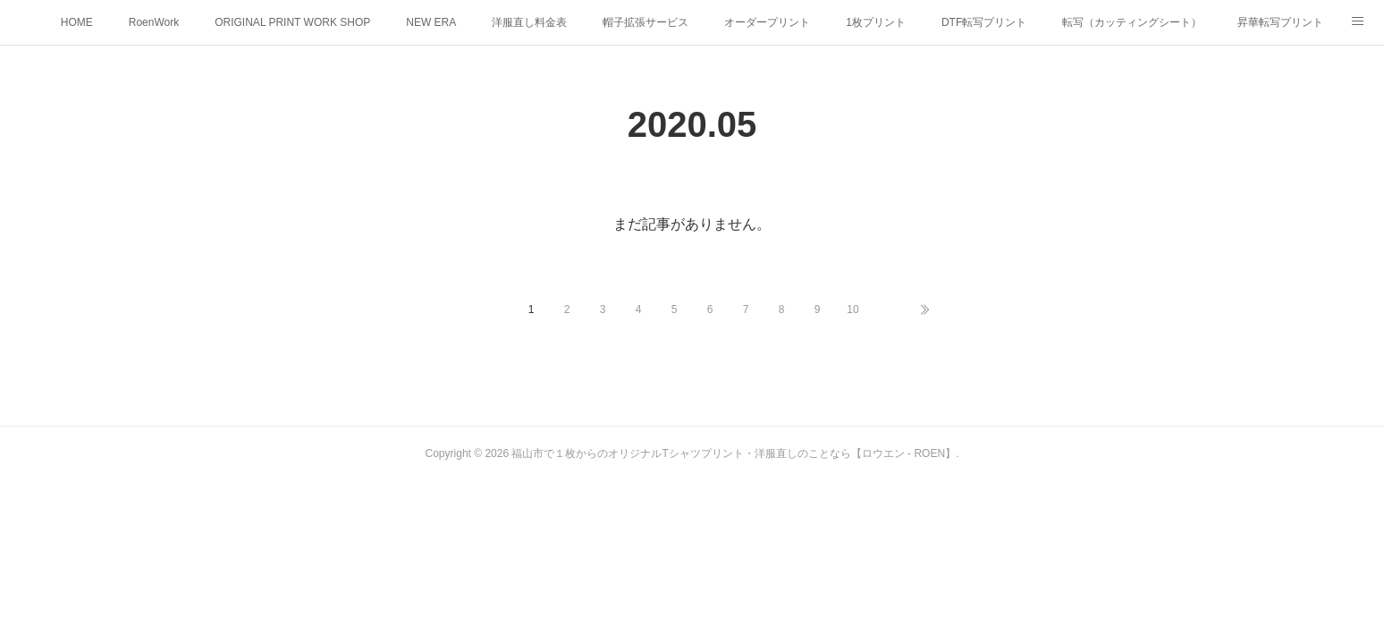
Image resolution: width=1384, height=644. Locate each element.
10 (852, 309)
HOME (77, 22)
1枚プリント (876, 22)
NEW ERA (431, 22)
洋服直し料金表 (529, 22)
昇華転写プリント (1280, 22)
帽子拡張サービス (645, 22)
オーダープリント (767, 22)
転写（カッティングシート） (1132, 22)
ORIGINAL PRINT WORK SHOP (292, 22)
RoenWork (154, 22)
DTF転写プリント (983, 22)
